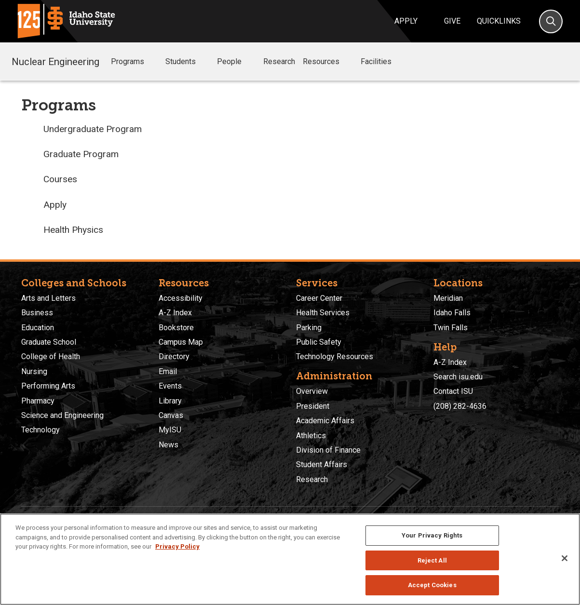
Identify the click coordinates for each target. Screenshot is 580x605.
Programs (134, 62)
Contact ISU (453, 391)
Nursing (34, 371)
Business (37, 312)
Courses (60, 179)
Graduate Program (81, 154)
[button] (152, 62)
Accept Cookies (432, 585)
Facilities (383, 62)
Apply (406, 21)
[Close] (564, 558)
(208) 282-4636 (459, 406)
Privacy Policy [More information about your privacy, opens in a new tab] (177, 546)
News (168, 444)
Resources (328, 62)
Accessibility (180, 298)
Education (37, 327)
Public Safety (318, 342)
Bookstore (176, 327)
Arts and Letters (48, 298)
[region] (290, 559)
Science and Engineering (62, 415)
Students (187, 62)
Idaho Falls (452, 312)
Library (170, 400)
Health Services (323, 312)
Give (452, 21)
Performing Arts (48, 385)
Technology (40, 429)
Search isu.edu (458, 376)
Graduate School (48, 342)
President (312, 406)
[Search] (551, 21)
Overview (312, 391)
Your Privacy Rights (432, 535)
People (236, 62)
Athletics (311, 435)
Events (170, 385)
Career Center (319, 298)
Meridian (448, 298)
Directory (174, 356)
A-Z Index (175, 312)
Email (168, 371)
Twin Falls (450, 327)
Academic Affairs (325, 420)
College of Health (50, 356)
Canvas (171, 415)
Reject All (432, 560)
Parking (309, 327)
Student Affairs (321, 464)
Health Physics (73, 229)
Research (279, 61)
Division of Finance (328, 450)
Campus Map (181, 342)
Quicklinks (499, 21)
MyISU (170, 429)
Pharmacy (37, 400)
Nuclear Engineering (55, 61)
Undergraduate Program (92, 128)
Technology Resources (334, 356)
